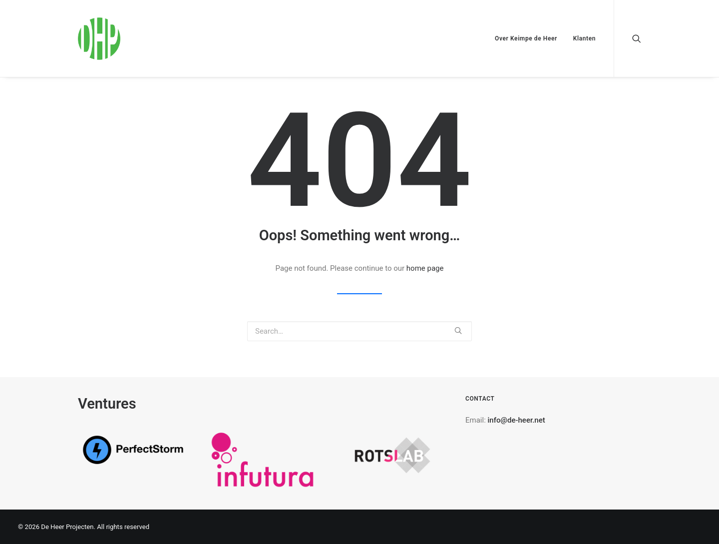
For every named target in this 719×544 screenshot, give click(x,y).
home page (425, 268)
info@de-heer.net (516, 420)
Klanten (584, 38)
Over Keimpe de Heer (526, 38)
